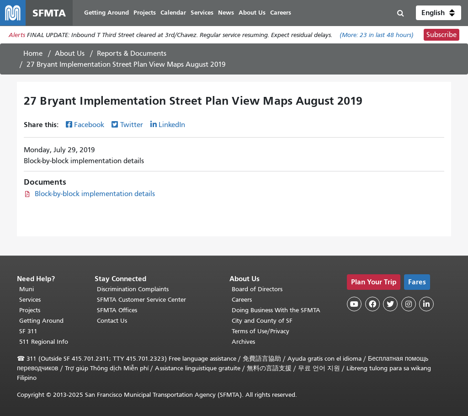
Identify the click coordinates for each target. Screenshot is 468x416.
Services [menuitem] (202, 12)
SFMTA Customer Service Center (141, 300)
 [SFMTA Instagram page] (408, 304)
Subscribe (441, 35)
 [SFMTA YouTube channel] (354, 304)
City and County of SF (262, 321)
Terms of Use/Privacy (260, 331)
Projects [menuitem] (144, 12)
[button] (438, 12)
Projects (29, 310)
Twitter (131, 125)
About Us (70, 53)
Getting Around (41, 321)
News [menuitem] (226, 12)
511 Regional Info (43, 342)
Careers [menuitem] (280, 12)
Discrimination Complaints (133, 289)
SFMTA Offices (117, 310)
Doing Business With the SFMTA (276, 310)
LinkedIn (172, 125)
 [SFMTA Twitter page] (390, 304)
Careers (242, 300)
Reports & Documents (131, 53)
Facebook (89, 125)
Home (33, 53)
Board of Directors (257, 289)
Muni (26, 289)
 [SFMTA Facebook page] (372, 304)
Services (30, 300)
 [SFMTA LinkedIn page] (426, 304)
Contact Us (112, 321)
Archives (243, 342)
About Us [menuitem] (252, 12)
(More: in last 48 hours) (377, 35)
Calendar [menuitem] (173, 12)
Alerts (17, 35)
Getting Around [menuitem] (106, 12)
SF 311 (28, 331)
